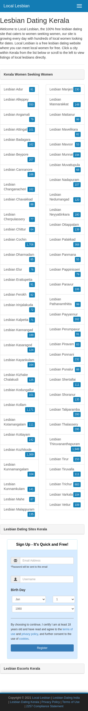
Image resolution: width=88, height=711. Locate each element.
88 (32, 204)
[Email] (47, 560)
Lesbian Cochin (19, 242)
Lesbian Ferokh (19, 294)
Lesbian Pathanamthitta (65, 302)
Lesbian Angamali (19, 117)
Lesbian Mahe (19, 499)
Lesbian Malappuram (19, 512)
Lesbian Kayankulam (19, 362)
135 (31, 514)
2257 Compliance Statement (44, 706)
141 (31, 489)
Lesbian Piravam (65, 344)
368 (77, 244)
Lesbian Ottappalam (65, 227)
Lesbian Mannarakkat (65, 102)
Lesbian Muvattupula (65, 167)
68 (77, 169)
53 (77, 144)
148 (77, 104)
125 (31, 380)
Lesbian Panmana (65, 257)
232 (77, 359)
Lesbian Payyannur (65, 317)
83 (77, 344)
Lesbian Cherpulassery (19, 217)
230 (77, 89)
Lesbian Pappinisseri (65, 272)
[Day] (64, 599)
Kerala (14, 53)
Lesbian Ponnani (65, 357)
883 (77, 484)
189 (31, 335)
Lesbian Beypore (19, 157)
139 (77, 229)
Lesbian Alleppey (19, 102)
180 (77, 214)
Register (42, 648)
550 (31, 104)
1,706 (30, 244)
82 (32, 295)
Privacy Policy (51, 702)
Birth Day (18, 590)
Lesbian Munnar (65, 154)
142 (31, 439)
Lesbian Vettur (65, 504)
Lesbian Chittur (19, 229)
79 (32, 119)
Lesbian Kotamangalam (19, 422)
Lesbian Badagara (19, 142)
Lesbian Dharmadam (19, 257)
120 (77, 199)
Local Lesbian (17, 6)
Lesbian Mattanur (65, 117)
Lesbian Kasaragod (19, 348)
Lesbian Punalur (65, 369)
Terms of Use (71, 702)
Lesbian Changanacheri (19, 187)
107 (77, 184)
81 (32, 89)
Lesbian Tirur (65, 459)
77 (32, 219)
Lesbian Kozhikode (19, 452)
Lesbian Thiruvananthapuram (65, 444)
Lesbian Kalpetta (19, 320)
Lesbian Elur (19, 269)
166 (31, 174)
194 (77, 155)
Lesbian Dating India (66, 697)
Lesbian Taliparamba (65, 412)
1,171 (30, 409)
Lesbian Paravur (65, 287)
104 (31, 474)
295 (77, 429)
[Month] (29, 599)
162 (31, 144)
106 (77, 289)
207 (31, 159)
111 (31, 424)
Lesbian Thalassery (65, 427)
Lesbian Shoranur (65, 397)
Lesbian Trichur (65, 484)
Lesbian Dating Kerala (24, 702)
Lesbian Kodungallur (19, 392)
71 (32, 320)
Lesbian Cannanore (19, 172)
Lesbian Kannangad (19, 332)
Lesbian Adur (19, 89)
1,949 (75, 449)
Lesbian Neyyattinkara (65, 212)
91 (32, 284)
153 (77, 459)
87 (32, 499)
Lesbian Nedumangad (65, 197)
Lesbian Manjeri (65, 89)
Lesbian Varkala (65, 494)
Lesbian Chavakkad (19, 202)
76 (32, 269)
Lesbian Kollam (19, 407)
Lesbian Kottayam (19, 437)
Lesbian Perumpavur (65, 332)
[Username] (47, 579)
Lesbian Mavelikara (65, 132)
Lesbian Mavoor (65, 144)
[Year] (43, 608)
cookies (24, 638)
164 (31, 364)
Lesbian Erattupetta (19, 282)
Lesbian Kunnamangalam (19, 470)
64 (32, 229)
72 (32, 309)
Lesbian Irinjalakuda (19, 307)
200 (77, 414)
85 (32, 259)
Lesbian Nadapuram (65, 182)
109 (77, 505)
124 (31, 350)
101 (31, 129)
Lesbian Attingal (19, 129)
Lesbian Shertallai (65, 382)
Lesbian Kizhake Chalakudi (19, 377)
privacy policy (30, 634)
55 (77, 259)
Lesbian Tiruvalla (65, 472)
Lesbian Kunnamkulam (19, 487)
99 (77, 119)
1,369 (30, 454)
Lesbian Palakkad (65, 242)
